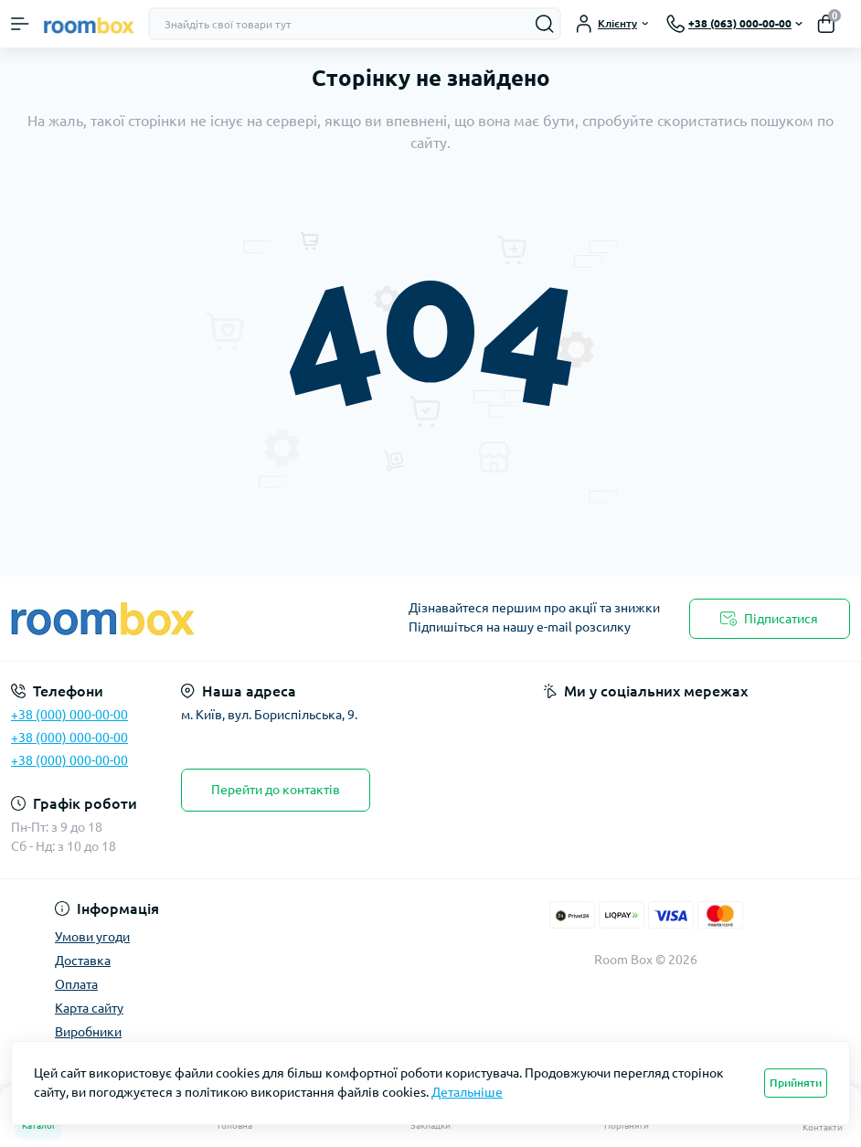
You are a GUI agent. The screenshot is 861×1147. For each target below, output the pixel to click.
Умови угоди (92, 936)
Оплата (76, 984)
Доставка (83, 960)
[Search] (545, 24)
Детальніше (467, 1092)
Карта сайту (89, 1008)
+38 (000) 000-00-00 (69, 714)
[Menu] (20, 23)
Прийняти (796, 1083)
